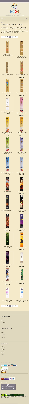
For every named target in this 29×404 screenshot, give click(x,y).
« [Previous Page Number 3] (2, 37)
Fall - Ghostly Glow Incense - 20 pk (7, 210)
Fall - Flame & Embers (22, 191)
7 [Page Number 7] (15, 36)
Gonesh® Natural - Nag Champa (22, 300)
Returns (2, 332)
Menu (5, 18)
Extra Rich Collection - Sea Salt (7, 74)
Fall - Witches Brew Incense (7, 264)
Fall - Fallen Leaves (7, 191)
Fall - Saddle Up (7, 229)
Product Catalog (3, 347)
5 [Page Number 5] (12, 36)
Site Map (2, 354)
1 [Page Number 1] (4, 36)
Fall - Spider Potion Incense (7, 246)
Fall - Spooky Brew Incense (22, 247)
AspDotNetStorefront (7, 397)
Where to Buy (3, 349)
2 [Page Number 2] (6, 36)
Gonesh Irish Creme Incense (22, 281)
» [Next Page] (17, 37)
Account (21, 1)
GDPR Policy (3, 337)
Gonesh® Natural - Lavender (7, 300)
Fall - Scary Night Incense (21, 229)
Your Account (3, 322)
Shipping (2, 330)
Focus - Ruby (21, 264)
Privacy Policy (3, 334)
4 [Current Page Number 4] (10, 37)
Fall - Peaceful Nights (22, 210)
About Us (2, 352)
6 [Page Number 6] (13, 36)
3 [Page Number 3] (8, 36)
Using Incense (3, 346)
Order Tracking (3, 320)
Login (25, 1)
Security (2, 335)
